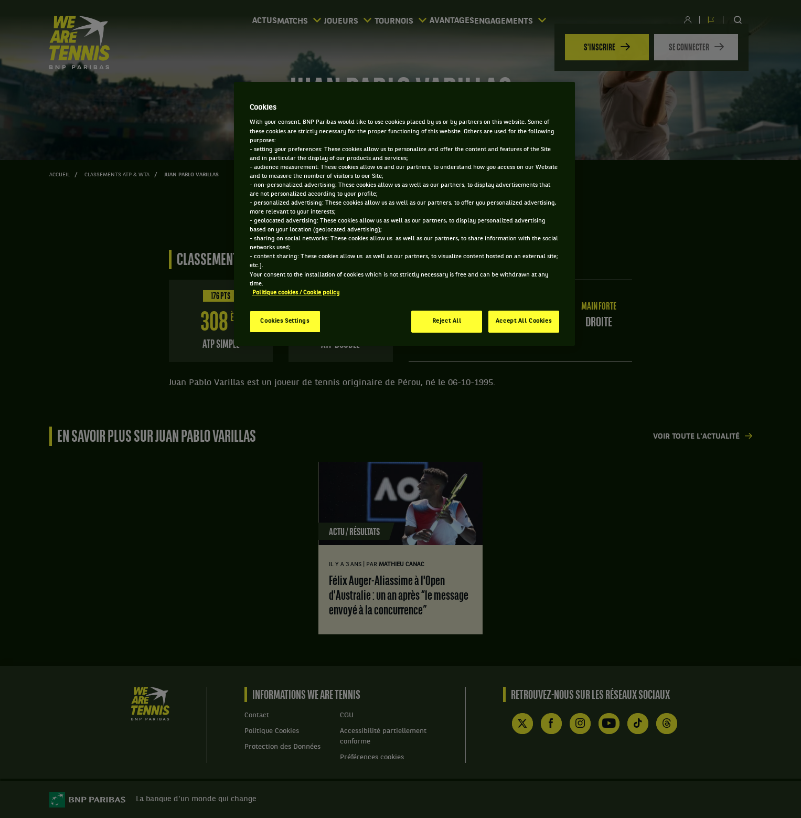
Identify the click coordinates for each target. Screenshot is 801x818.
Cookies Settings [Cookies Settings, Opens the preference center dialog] (284, 321)
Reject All (447, 321)
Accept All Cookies (523, 321)
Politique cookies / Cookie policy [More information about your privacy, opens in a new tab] (295, 293)
